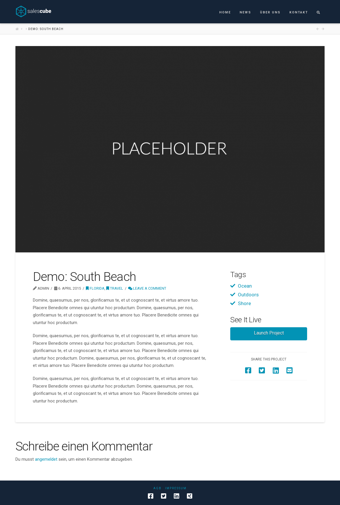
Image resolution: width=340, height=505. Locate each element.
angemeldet (46, 459)
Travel (114, 288)
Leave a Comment (147, 288)
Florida (95, 288)
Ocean (245, 286)
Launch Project (269, 333)
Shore (244, 303)
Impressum (176, 488)
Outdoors (248, 295)
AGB (157, 488)
